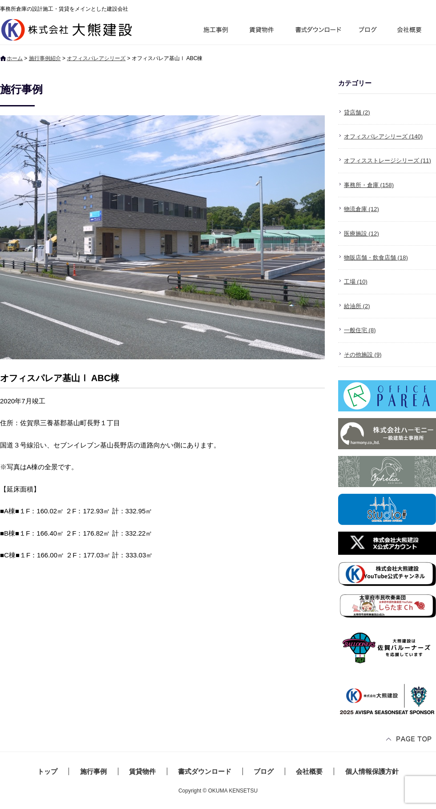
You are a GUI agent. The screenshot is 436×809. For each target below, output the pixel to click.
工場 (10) (355, 281)
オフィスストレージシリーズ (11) (387, 160)
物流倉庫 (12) (361, 209)
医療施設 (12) (361, 233)
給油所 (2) (357, 306)
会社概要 (412, 31)
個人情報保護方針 (372, 771)
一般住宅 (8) (360, 330)
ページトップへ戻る (409, 739)
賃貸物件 (261, 31)
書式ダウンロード (317, 31)
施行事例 (215, 31)
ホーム (15, 58)
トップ (47, 771)
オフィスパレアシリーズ (96, 58)
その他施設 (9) (363, 354)
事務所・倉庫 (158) (369, 185)
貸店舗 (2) (357, 112)
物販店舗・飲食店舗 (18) (376, 257)
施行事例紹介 (45, 58)
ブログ (369, 31)
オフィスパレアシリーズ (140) (383, 136)
